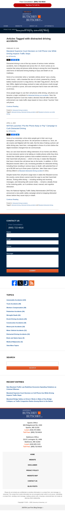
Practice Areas (10, 29)
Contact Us (44, 29)
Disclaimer (32, 470)
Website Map (32, 481)
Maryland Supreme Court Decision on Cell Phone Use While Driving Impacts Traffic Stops (32, 397)
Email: (8, 239)
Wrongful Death (14, 316)
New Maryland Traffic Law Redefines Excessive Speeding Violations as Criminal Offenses (32, 391)
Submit (32, 271)
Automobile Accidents (17, 300)
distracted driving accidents (30, 112)
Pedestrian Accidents (16, 312)
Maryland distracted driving (48, 205)
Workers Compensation (17, 308)
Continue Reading (12, 107)
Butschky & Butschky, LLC (40, 509)
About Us (33, 26)
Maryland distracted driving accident (32, 171)
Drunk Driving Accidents (17, 320)
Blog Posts (32, 493)
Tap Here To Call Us (32, 5)
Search (32, 370)
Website (18, 26)
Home (6, 26)
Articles (28, 29)
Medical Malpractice (15, 344)
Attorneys (49, 26)
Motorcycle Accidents (16, 328)
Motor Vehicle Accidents (17, 332)
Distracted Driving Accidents (21, 110)
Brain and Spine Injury (16, 340)
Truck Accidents (14, 304)
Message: (9, 254)
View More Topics (13, 348)
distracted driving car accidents (39, 95)
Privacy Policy (32, 476)
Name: (8, 232)
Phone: (9, 246)
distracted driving (16, 112)
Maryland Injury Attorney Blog (32, 16)
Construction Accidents (17, 324)
